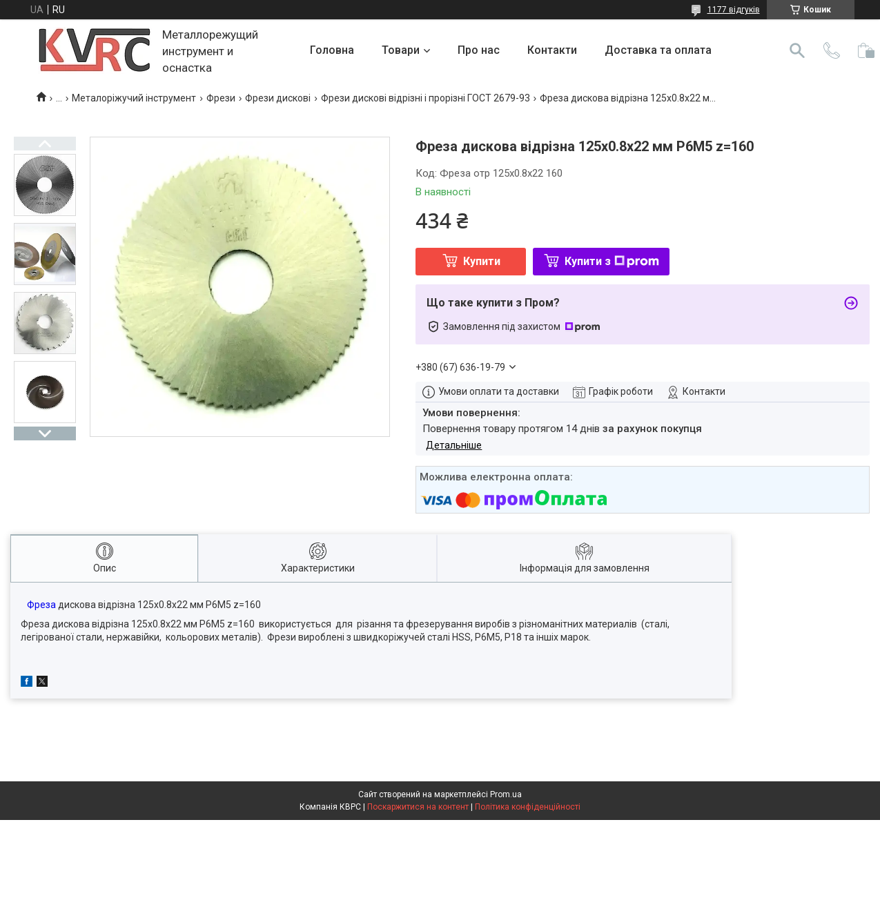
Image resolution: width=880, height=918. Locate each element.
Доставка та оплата (658, 50)
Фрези (220, 98)
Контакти (552, 50)
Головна (332, 50)
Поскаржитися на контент (418, 807)
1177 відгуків (733, 9)
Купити (481, 261)
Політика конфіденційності (527, 807)
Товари (401, 50)
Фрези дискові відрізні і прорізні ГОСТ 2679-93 (425, 98)
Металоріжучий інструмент (134, 98)
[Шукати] (797, 50)
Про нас (479, 50)
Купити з (612, 261)
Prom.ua (506, 794)
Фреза (41, 604)
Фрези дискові (278, 98)
